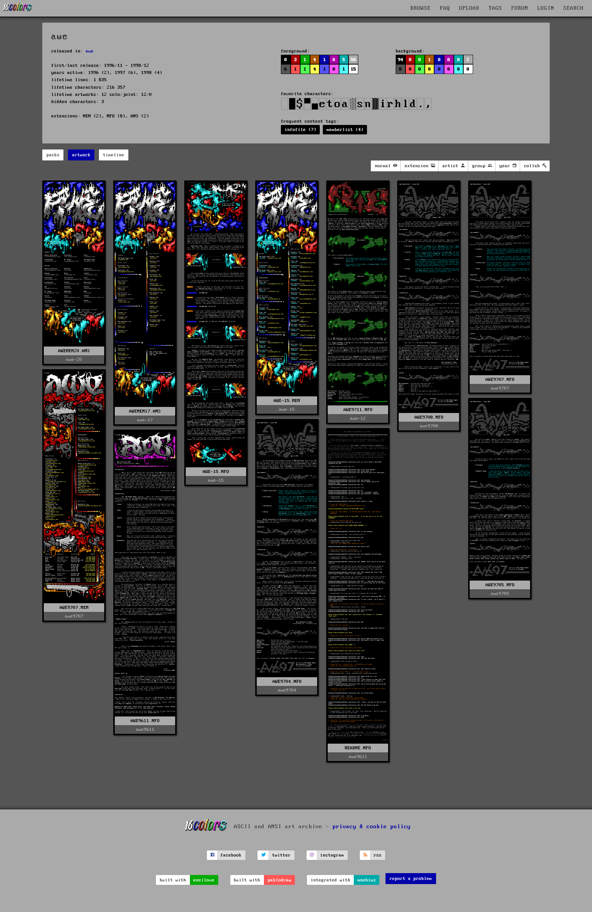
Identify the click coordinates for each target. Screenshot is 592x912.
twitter (281, 855)
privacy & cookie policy (372, 826)
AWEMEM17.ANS (145, 411)
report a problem (411, 878)
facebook (231, 855)
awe (90, 51)
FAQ (445, 8)
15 (353, 69)
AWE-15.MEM (287, 400)
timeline (113, 155)
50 (353, 59)
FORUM (519, 8)
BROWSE (420, 8)
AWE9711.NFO (358, 409)
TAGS (495, 8)
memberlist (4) (345, 129)
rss (378, 855)
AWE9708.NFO (429, 417)
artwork (81, 155)
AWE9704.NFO (287, 681)
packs (53, 155)
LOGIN (545, 8)
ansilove (203, 880)
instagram (332, 855)
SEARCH (573, 8)
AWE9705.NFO (500, 584)
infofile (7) (300, 129)
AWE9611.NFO (145, 720)
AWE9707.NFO (500, 379)
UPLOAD (469, 8)
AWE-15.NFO (216, 471)
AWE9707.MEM (74, 607)
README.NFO (358, 748)
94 (400, 59)
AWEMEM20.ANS (74, 350)
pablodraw (279, 880)
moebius (367, 880)
